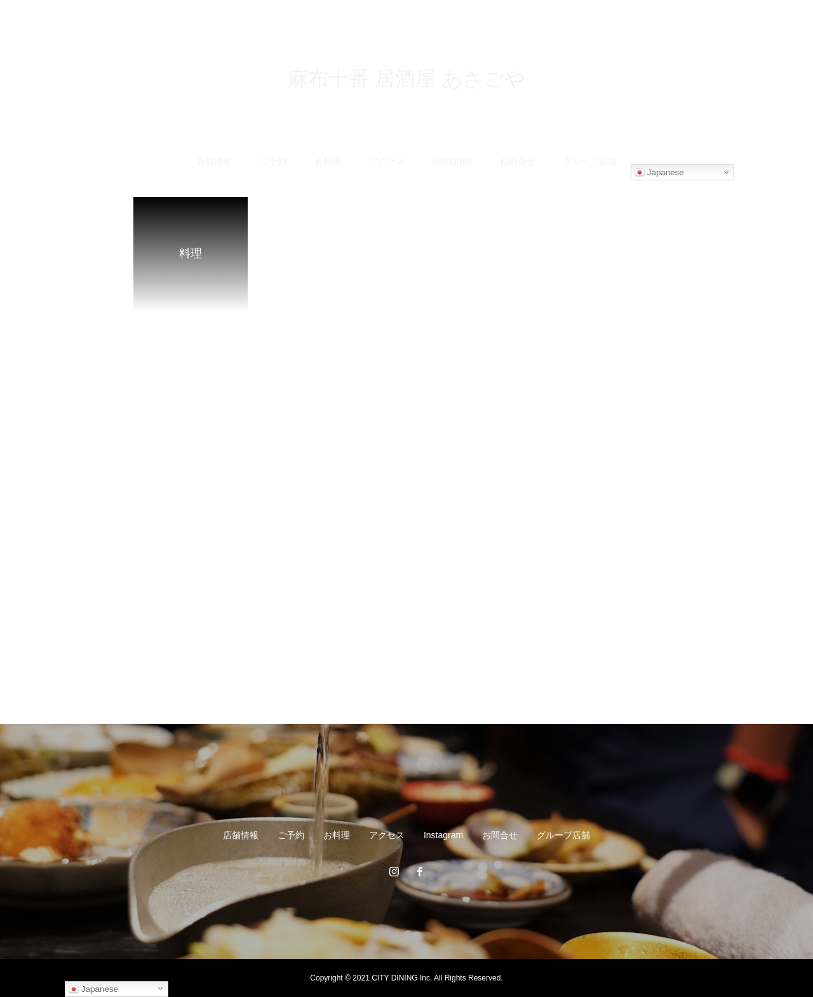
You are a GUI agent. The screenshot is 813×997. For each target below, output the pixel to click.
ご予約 (273, 161)
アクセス (387, 161)
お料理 (327, 161)
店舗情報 (214, 161)
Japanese (659, 173)
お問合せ (517, 161)
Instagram (452, 161)
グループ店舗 (590, 161)
